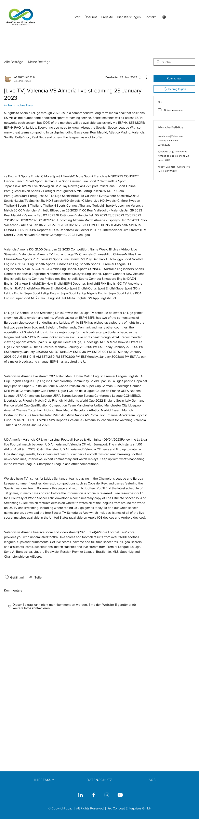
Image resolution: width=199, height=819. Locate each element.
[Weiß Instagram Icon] (107, 795)
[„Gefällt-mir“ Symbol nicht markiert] (6, 577)
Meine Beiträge (39, 62)
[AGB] (152, 780)
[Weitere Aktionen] (144, 77)
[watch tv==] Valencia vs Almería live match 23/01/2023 (171, 140)
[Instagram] (164, 17)
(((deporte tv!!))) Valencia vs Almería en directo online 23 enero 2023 (173, 155)
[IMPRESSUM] (44, 780)
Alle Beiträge (13, 62)
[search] (174, 62)
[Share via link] (35, 577)
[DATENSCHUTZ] (99, 780)
